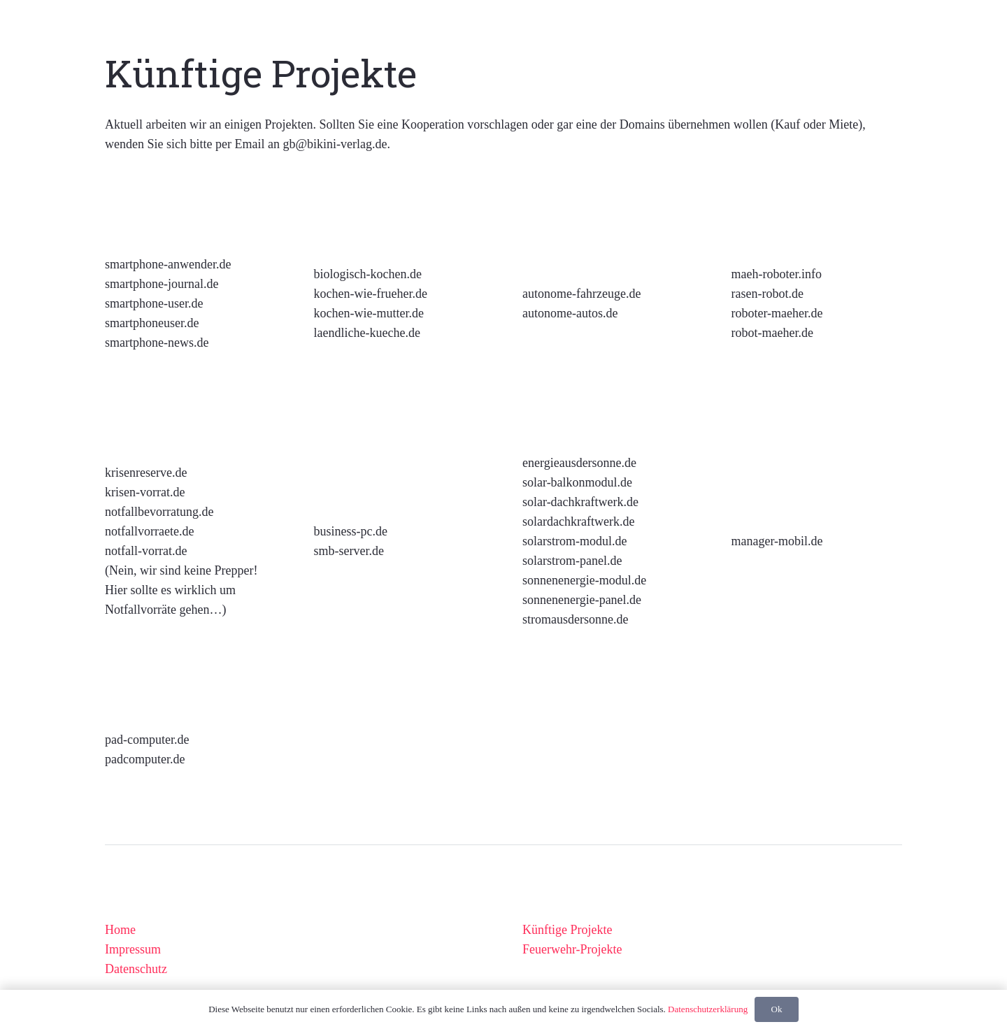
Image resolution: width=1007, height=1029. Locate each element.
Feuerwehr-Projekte (572, 949)
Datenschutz (136, 969)
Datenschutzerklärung (708, 1009)
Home (120, 930)
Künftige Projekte (567, 930)
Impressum (133, 949)
